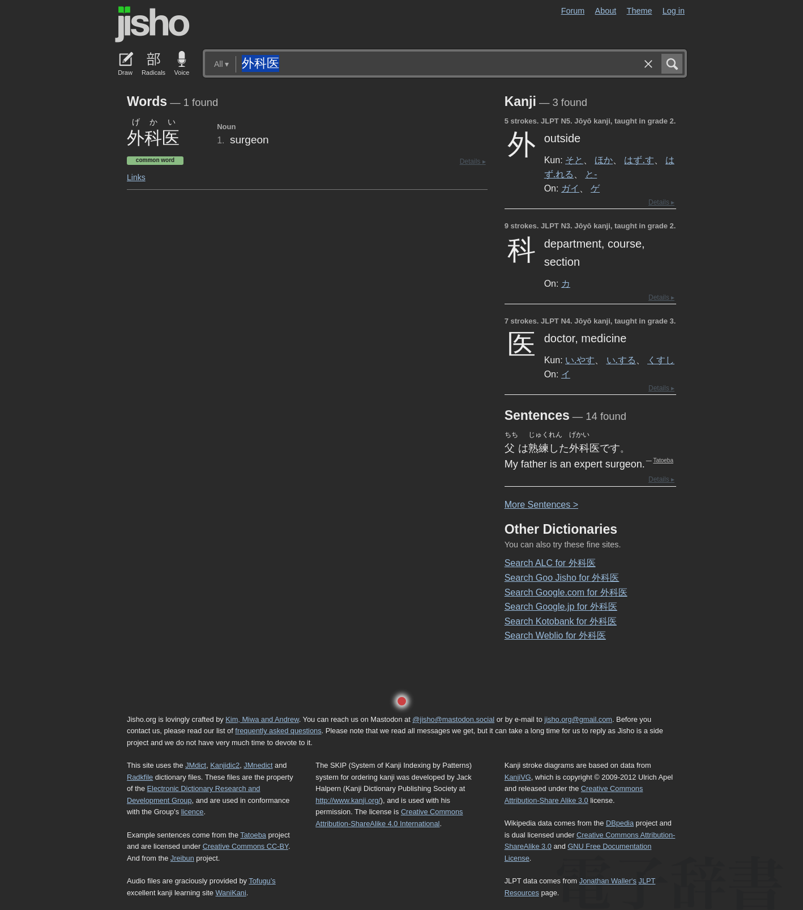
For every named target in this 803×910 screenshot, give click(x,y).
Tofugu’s (262, 881)
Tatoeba (663, 460)
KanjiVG (518, 777)
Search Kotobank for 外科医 (561, 621)
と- (591, 174)
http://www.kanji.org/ (348, 800)
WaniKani (231, 892)
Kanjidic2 (225, 765)
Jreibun (182, 858)
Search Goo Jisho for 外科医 (562, 577)
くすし (660, 360)
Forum (573, 10)
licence (192, 811)
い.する (621, 360)
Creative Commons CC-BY (245, 846)
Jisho (152, 24)
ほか (604, 160)
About (606, 10)
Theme (639, 10)
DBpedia (620, 823)
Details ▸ (473, 161)
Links (136, 177)
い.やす (580, 360)
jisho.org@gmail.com (578, 719)
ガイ (570, 188)
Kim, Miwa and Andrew (261, 719)
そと (574, 160)
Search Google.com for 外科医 (566, 592)
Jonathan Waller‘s (608, 881)
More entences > (541, 504)
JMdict (195, 765)
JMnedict (258, 765)
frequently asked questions (278, 730)
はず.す (638, 160)
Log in (674, 10)
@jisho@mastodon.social (453, 719)
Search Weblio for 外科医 (555, 635)
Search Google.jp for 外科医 (561, 606)
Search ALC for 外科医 (550, 563)
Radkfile (140, 777)
